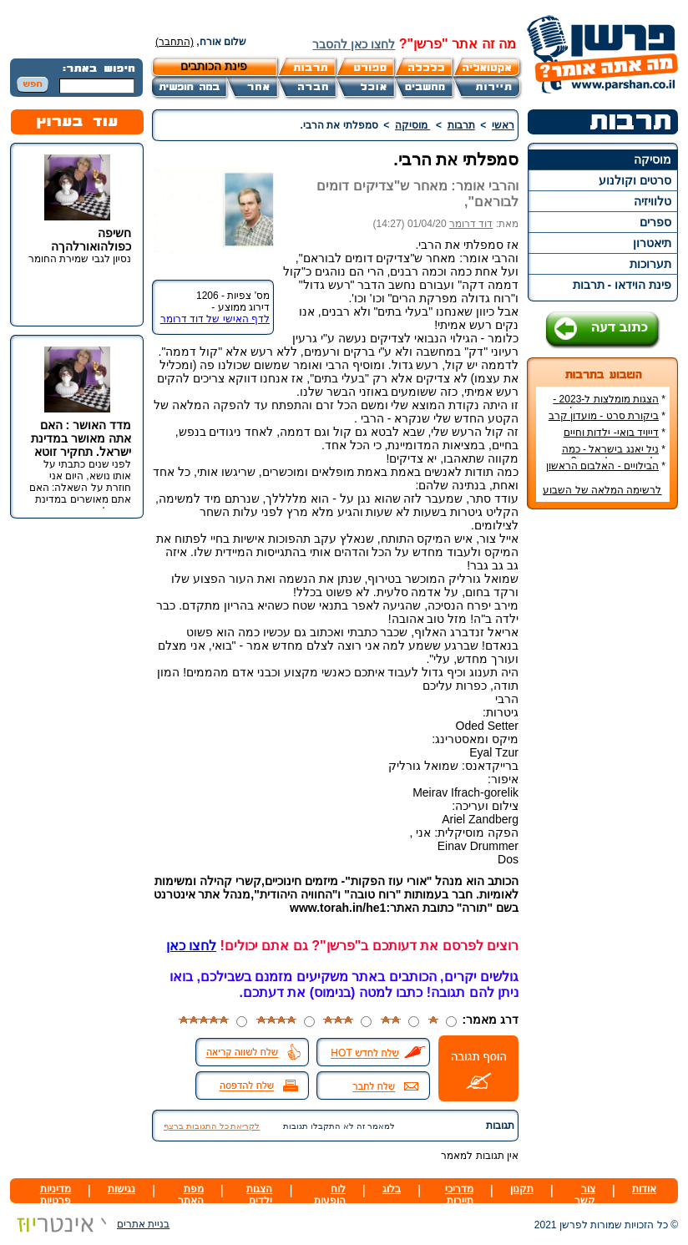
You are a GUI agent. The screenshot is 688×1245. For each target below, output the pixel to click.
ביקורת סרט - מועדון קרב (604, 416)
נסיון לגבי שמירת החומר (79, 259)
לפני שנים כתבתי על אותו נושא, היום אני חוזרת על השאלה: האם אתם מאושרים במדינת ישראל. (80, 487)
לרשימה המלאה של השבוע (602, 490)
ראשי (503, 125)
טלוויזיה (652, 201)
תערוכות (650, 264)
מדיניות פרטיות (55, 1195)
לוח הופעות (330, 1195)
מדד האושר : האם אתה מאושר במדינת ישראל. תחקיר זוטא (81, 438)
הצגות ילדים (259, 1195)
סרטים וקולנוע (635, 180)
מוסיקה (652, 159)
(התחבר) (174, 42)
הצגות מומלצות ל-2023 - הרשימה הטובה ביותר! (609, 405)
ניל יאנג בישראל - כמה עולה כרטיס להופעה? (613, 455)
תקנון (522, 1189)
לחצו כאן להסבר (353, 44)
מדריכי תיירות (459, 1195)
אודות (644, 1189)
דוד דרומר (471, 224)
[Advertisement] (603, 771)
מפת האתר (191, 1195)
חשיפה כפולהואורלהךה (91, 239)
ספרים (655, 222)
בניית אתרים (89, 1224)
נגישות (121, 1189)
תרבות (461, 125)
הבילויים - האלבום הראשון (602, 466)
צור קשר (584, 1195)
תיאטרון (652, 243)
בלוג (391, 1189)
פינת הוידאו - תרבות (622, 284)
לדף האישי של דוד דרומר (215, 319)
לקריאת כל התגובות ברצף (212, 1126)
